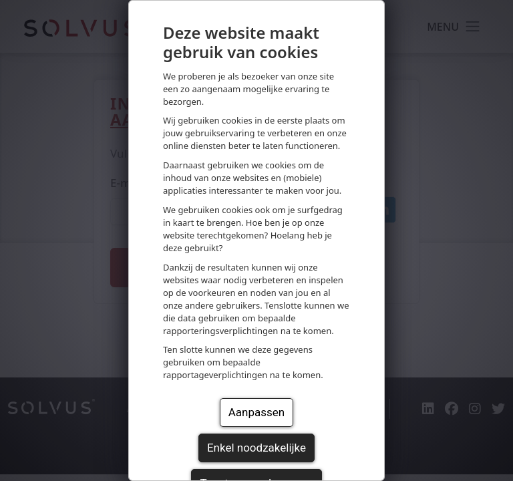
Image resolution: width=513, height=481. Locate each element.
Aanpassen (256, 412)
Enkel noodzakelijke (256, 447)
